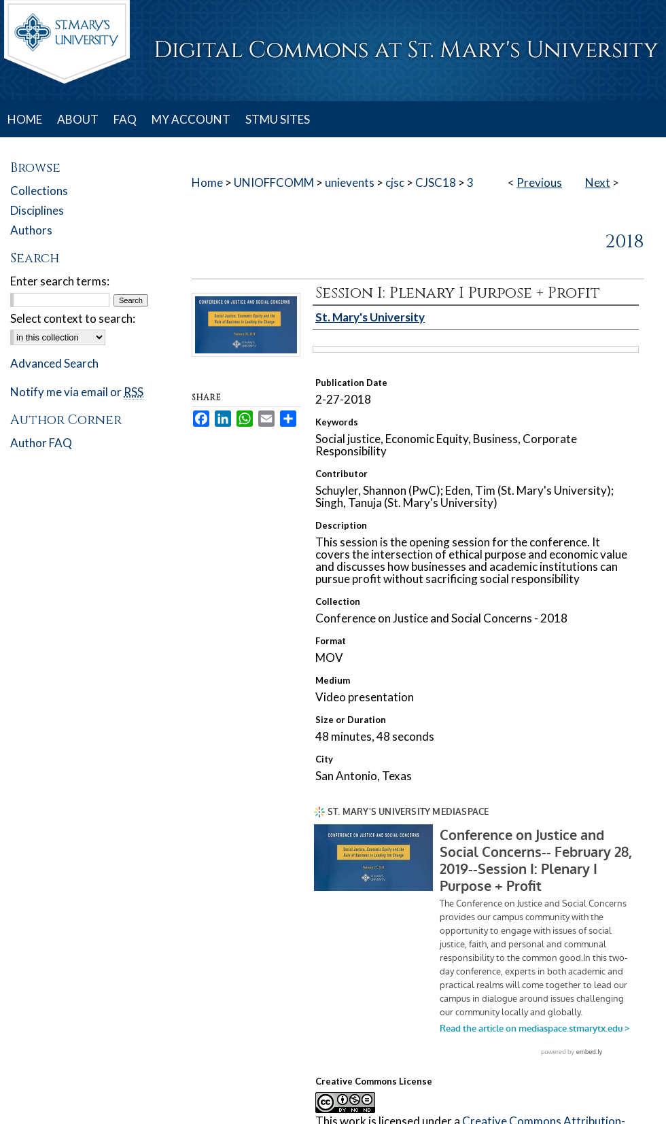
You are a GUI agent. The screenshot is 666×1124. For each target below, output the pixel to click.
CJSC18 (435, 182)
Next (597, 182)
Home (207, 182)
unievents (349, 182)
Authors (31, 230)
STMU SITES (277, 119)
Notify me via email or (76, 392)
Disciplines (37, 210)
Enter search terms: (59, 281)
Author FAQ (41, 443)
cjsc (394, 182)
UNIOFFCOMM (274, 182)
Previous (539, 182)
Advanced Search (54, 363)
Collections (39, 190)
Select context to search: (72, 318)
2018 (624, 242)
